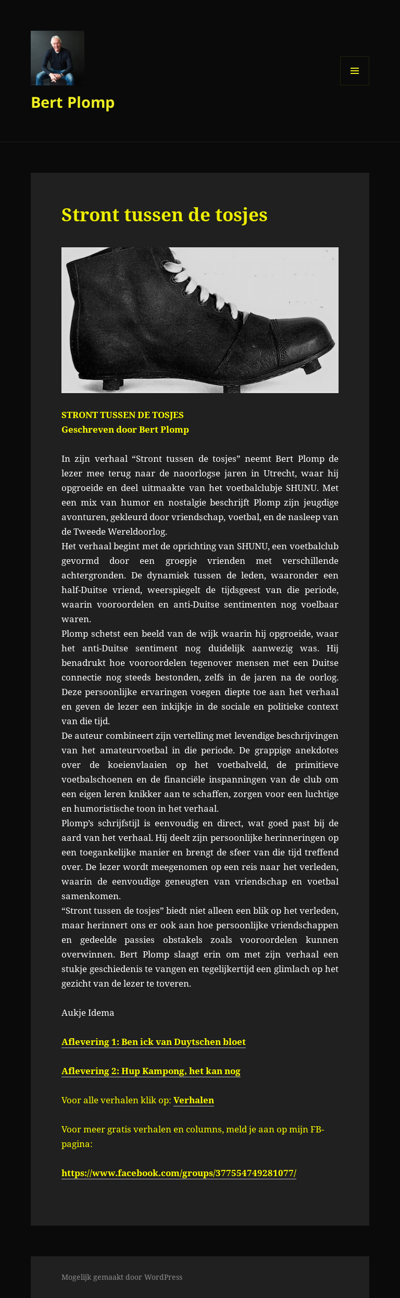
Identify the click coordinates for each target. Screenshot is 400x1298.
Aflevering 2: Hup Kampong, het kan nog (151, 1071)
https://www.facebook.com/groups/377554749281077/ (178, 1173)
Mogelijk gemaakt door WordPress (121, 1277)
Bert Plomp (73, 102)
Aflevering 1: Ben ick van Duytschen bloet (153, 1042)
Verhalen (193, 1100)
